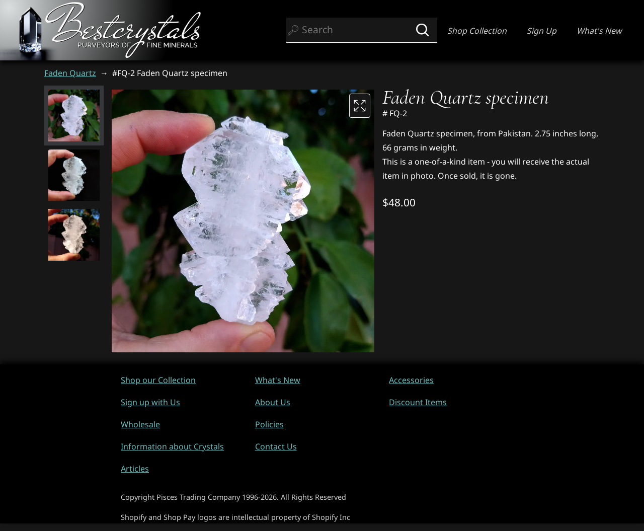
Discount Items (418, 402)
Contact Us (276, 446)
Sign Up (541, 30)
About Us (272, 402)
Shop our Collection (158, 380)
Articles (135, 468)
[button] (74, 115)
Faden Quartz (70, 73)
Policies (269, 424)
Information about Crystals (172, 446)
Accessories (411, 380)
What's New (599, 30)
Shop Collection (477, 30)
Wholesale (140, 424)
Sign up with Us (150, 402)
